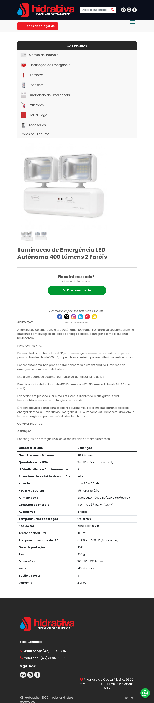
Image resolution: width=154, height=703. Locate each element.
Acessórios (33, 125)
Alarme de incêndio (39, 54)
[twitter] (66, 316)
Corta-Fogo (33, 115)
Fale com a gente (77, 290)
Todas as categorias (38, 26)
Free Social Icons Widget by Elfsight (77, 322)
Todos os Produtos (34, 134)
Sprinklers (32, 85)
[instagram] (73, 316)
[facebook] (59, 316)
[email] (94, 316)
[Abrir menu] (132, 22)
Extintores (32, 105)
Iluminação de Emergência (45, 95)
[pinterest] (87, 316)
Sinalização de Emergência (45, 65)
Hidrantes (32, 75)
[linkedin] (80, 316)
